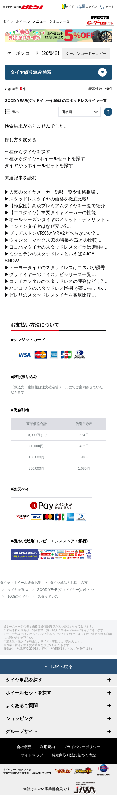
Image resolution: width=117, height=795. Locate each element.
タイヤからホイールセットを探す (39, 165)
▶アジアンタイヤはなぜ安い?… (38, 226)
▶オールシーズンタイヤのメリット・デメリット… (57, 219)
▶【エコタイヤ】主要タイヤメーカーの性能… (52, 212)
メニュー (39, 21)
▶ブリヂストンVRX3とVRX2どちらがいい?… (52, 233)
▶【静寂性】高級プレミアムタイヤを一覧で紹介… (57, 205)
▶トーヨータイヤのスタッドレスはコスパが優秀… (57, 267)
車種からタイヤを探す (27, 151)
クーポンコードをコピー (86, 53)
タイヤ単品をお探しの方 (69, 583)
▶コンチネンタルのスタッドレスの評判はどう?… (56, 281)
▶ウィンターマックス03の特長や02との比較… (53, 240)
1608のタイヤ (18, 597)
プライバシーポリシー (81, 747)
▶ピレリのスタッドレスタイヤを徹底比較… (50, 295)
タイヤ (8, 21)
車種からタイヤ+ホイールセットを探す (45, 158)
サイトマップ (32, 755)
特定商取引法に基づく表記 (74, 755)
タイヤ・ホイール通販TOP (20, 583)
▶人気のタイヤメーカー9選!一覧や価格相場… (52, 192)
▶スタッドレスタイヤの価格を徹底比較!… (48, 198)
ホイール (23, 21)
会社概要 (24, 747)
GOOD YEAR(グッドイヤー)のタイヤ (65, 590)
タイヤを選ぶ (17, 590)
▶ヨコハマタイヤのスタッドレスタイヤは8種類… (56, 247)
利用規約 (47, 747)
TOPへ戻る (58, 666)
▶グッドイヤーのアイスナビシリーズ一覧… (50, 274)
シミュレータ (59, 21)
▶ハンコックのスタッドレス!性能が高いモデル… (55, 288)
